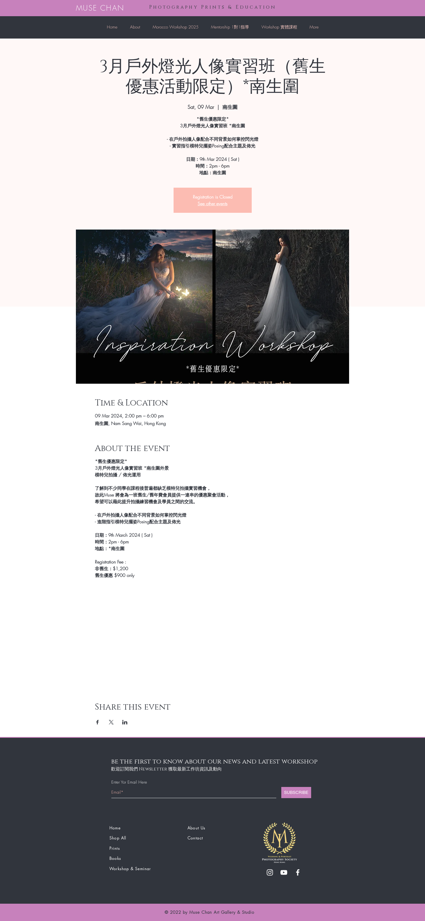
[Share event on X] (111, 722)
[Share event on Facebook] (97, 722)
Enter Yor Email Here (129, 782)
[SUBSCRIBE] (296, 792)
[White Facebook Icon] (298, 872)
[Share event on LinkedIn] (125, 722)
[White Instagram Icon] (270, 872)
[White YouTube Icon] (284, 872)
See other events (212, 204)
